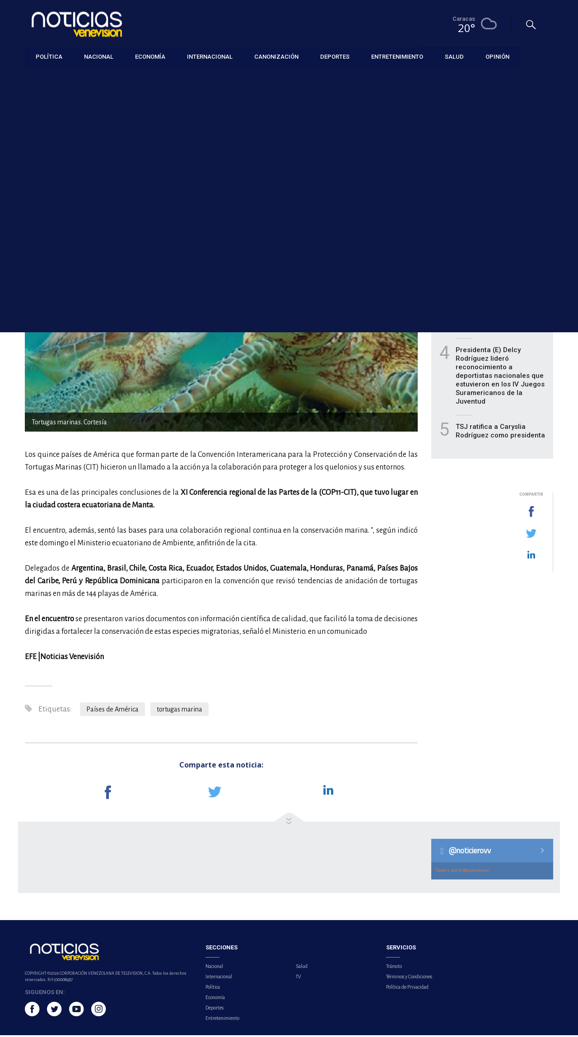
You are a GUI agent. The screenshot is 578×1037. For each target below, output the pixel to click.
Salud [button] (454, 56)
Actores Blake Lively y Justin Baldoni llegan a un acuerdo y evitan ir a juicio (501, 224)
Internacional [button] (210, 56)
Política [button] (49, 56)
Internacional (42, 77)
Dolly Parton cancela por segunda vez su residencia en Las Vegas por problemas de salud (499, 271)
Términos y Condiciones (409, 978)
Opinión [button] (497, 56)
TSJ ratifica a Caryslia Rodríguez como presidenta (500, 433)
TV (298, 978)
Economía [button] (150, 56)
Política (212, 988)
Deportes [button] (335, 56)
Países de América (112, 711)
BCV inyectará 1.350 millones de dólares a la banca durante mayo (494, 318)
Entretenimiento (222, 1020)
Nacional (214, 968)
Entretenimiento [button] (397, 56)
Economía (215, 999)
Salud (302, 968)
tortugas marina (179, 711)
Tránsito (394, 968)
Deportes (214, 1009)
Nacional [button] (98, 56)
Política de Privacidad (407, 988)
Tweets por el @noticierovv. (463, 872)
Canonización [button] (276, 56)
